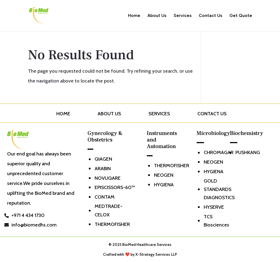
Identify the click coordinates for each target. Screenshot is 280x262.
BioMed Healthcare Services (146, 244)
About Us (157, 16)
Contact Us (210, 16)
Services (183, 16)
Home (134, 16)
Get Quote (240, 16)
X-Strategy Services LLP (156, 254)
